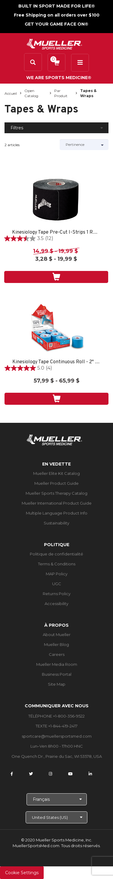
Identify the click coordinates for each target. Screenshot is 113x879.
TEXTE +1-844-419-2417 (56, 726)
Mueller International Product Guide (57, 503)
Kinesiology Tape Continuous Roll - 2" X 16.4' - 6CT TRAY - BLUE (56, 362)
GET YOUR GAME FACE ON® (56, 24)
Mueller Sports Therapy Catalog (56, 493)
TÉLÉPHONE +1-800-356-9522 (56, 716)
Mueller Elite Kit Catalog (56, 473)
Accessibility (56, 603)
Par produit (60, 93)
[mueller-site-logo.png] (54, 43)
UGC (56, 583)
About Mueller (57, 634)
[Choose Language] (57, 799)
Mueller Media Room (56, 664)
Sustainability (56, 523)
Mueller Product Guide (56, 483)
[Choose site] (56, 817)
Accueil (11, 93)
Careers (56, 654)
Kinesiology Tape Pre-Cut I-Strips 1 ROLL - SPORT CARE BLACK (56, 232)
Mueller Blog (56, 644)
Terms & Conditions (56, 563)
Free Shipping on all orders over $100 (56, 15)
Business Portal (56, 674)
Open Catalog (31, 93)
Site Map (56, 684)
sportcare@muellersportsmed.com (57, 736)
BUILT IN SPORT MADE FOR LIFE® (56, 6)
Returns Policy (57, 593)
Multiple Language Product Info (56, 513)
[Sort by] (84, 144)
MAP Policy (56, 573)
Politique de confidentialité (56, 554)
